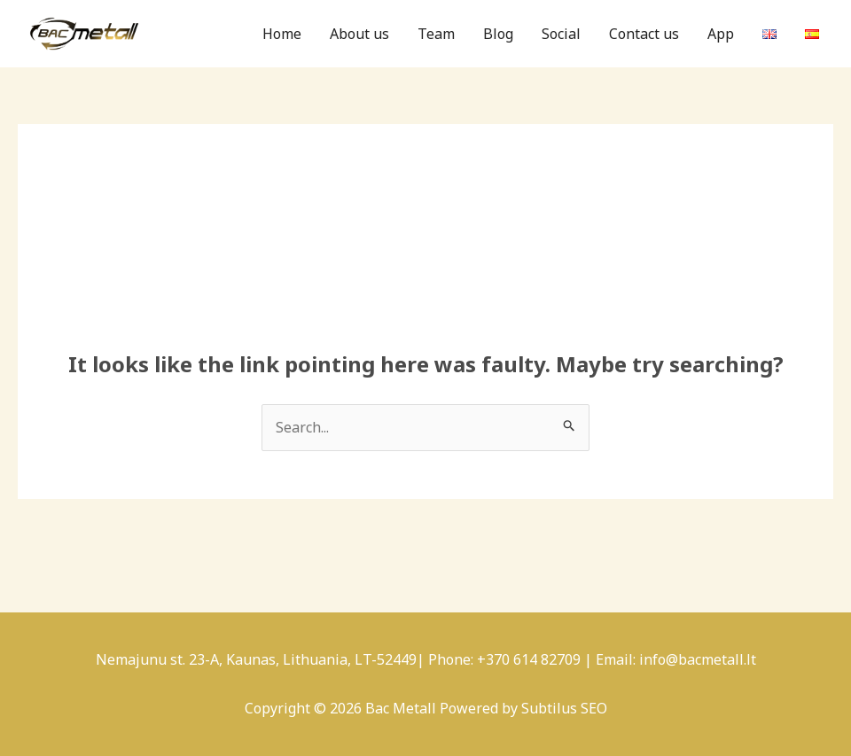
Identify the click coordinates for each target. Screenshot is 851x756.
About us (359, 33)
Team (436, 33)
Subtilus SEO (564, 708)
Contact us (644, 33)
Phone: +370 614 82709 (504, 659)
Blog (498, 33)
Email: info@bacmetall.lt (676, 659)
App (720, 33)
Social (561, 33)
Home (281, 33)
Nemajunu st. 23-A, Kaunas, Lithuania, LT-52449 (256, 659)
